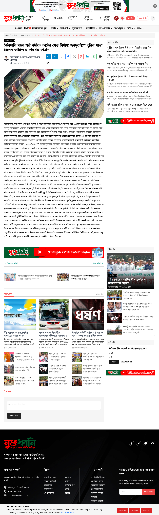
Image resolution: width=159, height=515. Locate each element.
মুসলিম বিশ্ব (78, 28)
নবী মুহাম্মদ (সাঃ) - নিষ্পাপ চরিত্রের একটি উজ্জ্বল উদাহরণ (127, 78)
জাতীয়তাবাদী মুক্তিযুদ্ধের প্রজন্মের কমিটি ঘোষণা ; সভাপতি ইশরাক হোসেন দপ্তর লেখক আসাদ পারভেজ (137, 306)
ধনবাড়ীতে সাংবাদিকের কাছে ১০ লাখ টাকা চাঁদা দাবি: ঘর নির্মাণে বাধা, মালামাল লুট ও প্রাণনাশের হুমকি (138, 329)
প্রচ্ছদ (18, 28)
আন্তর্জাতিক (91, 28)
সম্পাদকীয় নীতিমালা (98, 477)
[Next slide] (98, 263)
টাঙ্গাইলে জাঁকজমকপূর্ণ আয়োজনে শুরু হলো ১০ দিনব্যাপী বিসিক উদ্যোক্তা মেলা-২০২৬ (136, 295)
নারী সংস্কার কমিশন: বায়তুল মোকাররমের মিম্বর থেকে (129, 104)
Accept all (146, 510)
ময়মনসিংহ (24, 35)
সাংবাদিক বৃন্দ (72, 18)
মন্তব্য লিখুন (14, 415)
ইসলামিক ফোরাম (29, 18)
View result (126, 361)
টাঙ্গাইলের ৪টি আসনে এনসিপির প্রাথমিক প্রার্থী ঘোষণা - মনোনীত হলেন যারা (35, 277)
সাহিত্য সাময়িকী (50, 481)
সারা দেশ (65, 28)
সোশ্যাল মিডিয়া (106, 18)
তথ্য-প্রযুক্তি (120, 28)
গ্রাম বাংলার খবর (50, 477)
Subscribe (148, 491)
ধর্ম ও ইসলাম (105, 28)
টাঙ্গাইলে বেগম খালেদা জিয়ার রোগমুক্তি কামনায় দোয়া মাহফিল (85, 277)
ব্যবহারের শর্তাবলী (98, 485)
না (111, 357)
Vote (114, 361)
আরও (140, 28)
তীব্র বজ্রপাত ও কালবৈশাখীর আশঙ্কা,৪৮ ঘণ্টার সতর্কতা (16, 334)
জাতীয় (54, 28)
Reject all (135, 510)
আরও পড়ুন (100, 294)
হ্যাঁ (112, 353)
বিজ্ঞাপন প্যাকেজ (97, 501)
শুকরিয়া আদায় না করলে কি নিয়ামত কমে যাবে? (127, 92)
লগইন (130, 18)
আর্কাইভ (58, 18)
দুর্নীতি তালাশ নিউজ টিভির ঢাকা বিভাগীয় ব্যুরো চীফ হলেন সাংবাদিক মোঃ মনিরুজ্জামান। (129, 49)
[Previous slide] (11, 263)
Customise (122, 510)
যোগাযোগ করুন (97, 481)
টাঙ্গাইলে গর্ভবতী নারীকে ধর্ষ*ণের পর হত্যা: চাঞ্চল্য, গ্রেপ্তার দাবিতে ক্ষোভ (87, 334)
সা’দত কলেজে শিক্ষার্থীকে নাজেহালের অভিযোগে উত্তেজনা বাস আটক (54, 334)
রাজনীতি (68, 477)
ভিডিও (131, 28)
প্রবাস (67, 489)
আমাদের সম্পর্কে (97, 493)
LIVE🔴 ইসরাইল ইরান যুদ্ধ (36, 28)
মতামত (67, 493)
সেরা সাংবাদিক (88, 18)
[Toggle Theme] (153, 18)
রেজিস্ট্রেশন (142, 18)
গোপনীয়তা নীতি (97, 489)
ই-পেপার (45, 18)
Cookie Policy (67, 512)
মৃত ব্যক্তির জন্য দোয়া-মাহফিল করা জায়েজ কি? (127, 63)
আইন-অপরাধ (70, 485)
